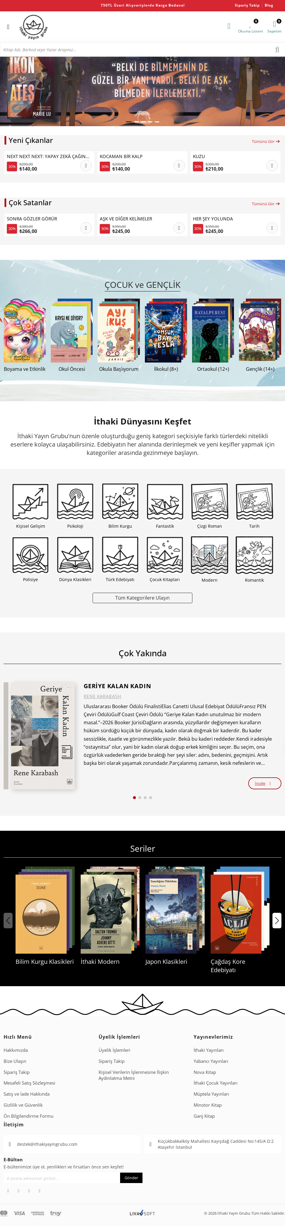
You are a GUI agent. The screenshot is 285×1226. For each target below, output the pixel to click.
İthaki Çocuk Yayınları (216, 1083)
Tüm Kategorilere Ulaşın (142, 597)
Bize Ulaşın (15, 1061)
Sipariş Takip (247, 5)
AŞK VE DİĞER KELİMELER (126, 219)
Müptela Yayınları (211, 1094)
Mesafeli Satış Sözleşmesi (29, 1083)
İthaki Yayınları (209, 1050)
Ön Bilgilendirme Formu (28, 1116)
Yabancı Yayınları (211, 1061)
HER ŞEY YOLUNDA (213, 219)
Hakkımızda (16, 1050)
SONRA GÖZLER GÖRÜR (32, 219)
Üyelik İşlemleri (114, 1050)
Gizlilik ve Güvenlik (23, 1105)
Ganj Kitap (204, 1116)
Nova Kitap (205, 1072)
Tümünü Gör (266, 141)
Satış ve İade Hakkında (27, 1094)
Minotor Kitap (208, 1105)
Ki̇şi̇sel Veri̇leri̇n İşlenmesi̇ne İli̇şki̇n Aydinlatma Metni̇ (134, 1075)
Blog (269, 5)
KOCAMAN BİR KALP (121, 156)
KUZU (199, 156)
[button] (129, 121)
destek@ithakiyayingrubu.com (47, 1144)
